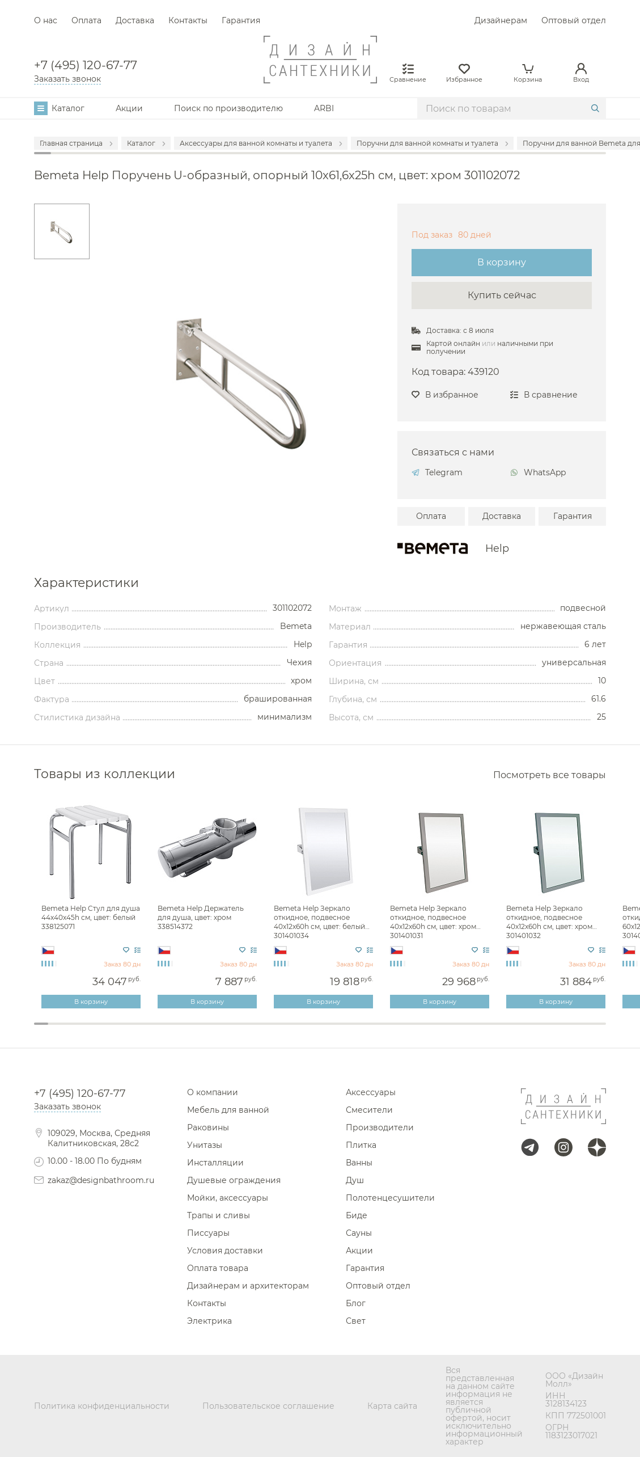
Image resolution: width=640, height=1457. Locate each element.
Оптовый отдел (573, 20)
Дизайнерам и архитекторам (248, 1286)
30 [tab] (455, 1031)
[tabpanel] (92, 906)
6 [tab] (112, 1031)
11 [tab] (184, 1031)
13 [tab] (213, 1031)
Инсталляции (215, 1163)
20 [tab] (313, 1031)
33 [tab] (498, 1031)
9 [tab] (156, 1031)
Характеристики (86, 583)
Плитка (361, 1145)
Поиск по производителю (228, 108)
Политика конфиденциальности (101, 1406)
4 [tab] (84, 1031)
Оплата (86, 20)
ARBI (324, 108)
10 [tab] (170, 1031)
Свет (356, 1321)
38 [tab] (570, 1031)
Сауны (359, 1233)
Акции (129, 108)
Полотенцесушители (390, 1198)
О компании (212, 1092)
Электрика (209, 1321)
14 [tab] (227, 1031)
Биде (356, 1215)
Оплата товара (217, 1268)
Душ (355, 1180)
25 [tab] (384, 1031)
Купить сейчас (502, 295)
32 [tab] (484, 1031)
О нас (45, 20)
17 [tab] (270, 1031)
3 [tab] (69, 1031)
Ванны (359, 1163)
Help (497, 548)
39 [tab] (584, 1031)
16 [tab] (255, 1031)
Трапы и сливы (218, 1215)
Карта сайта (392, 1406)
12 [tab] (198, 1031)
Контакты (187, 20)
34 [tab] (513, 1031)
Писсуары (208, 1233)
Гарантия (241, 20)
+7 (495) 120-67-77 (85, 65)
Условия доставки (225, 1250)
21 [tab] (327, 1031)
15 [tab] (241, 1031)
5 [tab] (98, 1031)
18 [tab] (284, 1031)
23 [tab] (356, 1031)
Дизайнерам (500, 20)
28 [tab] (427, 1031)
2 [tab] (55, 1031)
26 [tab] (398, 1031)
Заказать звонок (67, 79)
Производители (380, 1127)
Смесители (369, 1110)
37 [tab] (556, 1031)
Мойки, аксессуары (227, 1198)
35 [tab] (527, 1031)
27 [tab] (413, 1031)
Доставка (135, 20)
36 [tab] (542, 1031)
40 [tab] (599, 1031)
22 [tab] (341, 1031)
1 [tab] (41, 1024)
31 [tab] (470, 1031)
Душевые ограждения (234, 1180)
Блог (356, 1303)
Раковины (208, 1127)
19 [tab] (298, 1031)
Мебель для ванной (228, 1110)
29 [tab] (441, 1031)
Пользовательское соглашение (268, 1406)
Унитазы (204, 1145)
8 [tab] (141, 1031)
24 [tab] (370, 1031)
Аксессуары (371, 1092)
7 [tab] (127, 1031)
